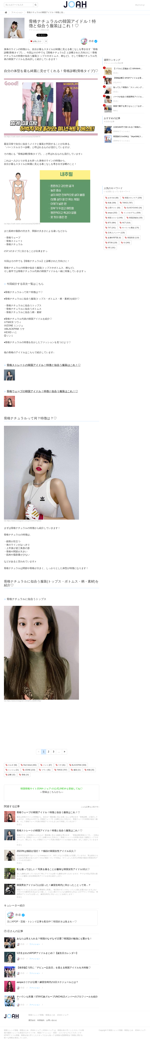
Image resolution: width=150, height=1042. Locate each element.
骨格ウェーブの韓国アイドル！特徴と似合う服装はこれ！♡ (42, 391)
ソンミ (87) (46, 765)
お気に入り (35, 41)
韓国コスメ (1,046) (114, 218)
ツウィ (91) (44, 770)
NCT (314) (125, 223)
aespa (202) (111, 213)
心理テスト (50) (112, 208)
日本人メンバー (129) (115, 233)
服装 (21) (76, 770)
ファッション (34, 30)
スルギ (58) (11, 765)
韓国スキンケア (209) (132, 198)
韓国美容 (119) (132, 238)
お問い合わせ (51, 1020)
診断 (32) (10, 775)
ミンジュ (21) (12, 770)
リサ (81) (60, 765)
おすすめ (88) (112, 198)
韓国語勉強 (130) (135, 218)
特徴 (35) (89, 770)
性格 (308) (110, 203)
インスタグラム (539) (131, 213)
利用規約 (40, 1020)
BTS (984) (110, 223)
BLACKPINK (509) (77, 765)
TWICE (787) (60, 770)
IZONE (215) (29, 770)
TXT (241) (110, 228)
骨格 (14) (24, 775)
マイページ (140, 5)
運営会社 (31, 1020)
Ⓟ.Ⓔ (87, 41)
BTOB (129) (111, 243)
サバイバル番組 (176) (129, 228)
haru (115, 111)
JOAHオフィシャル (120, 131)
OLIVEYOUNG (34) (133, 208)
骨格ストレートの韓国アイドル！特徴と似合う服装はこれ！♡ (44, 365)
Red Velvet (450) (28, 765)
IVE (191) (110, 248)
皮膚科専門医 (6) (113, 238)
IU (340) (125, 243)
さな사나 (116, 82)
